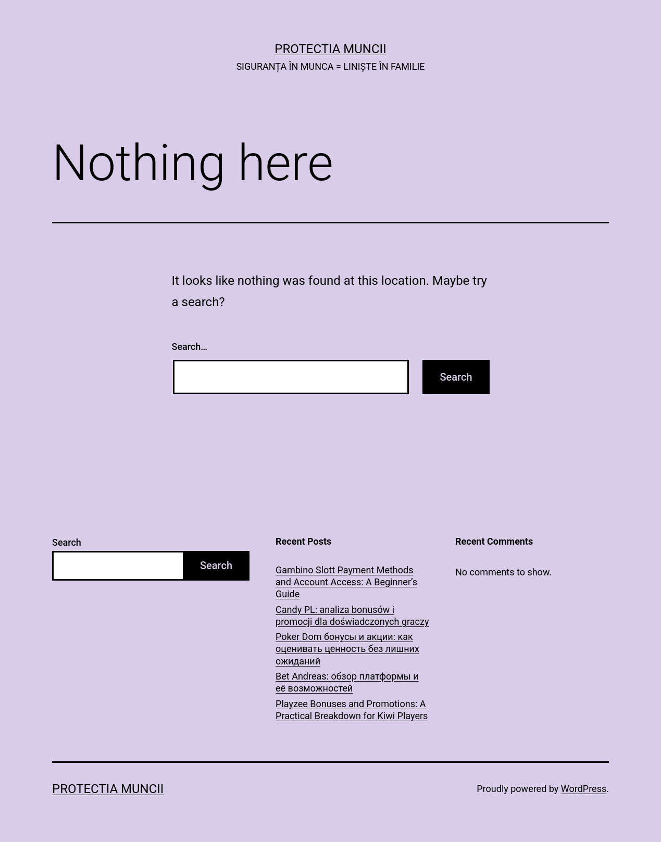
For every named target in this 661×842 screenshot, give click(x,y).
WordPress (583, 788)
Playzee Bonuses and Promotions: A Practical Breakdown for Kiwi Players (352, 709)
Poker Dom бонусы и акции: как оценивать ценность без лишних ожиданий (347, 649)
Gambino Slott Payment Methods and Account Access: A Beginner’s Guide (346, 582)
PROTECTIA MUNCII (330, 49)
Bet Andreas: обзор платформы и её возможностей (347, 682)
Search (66, 542)
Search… (190, 346)
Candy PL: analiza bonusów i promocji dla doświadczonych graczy (352, 615)
